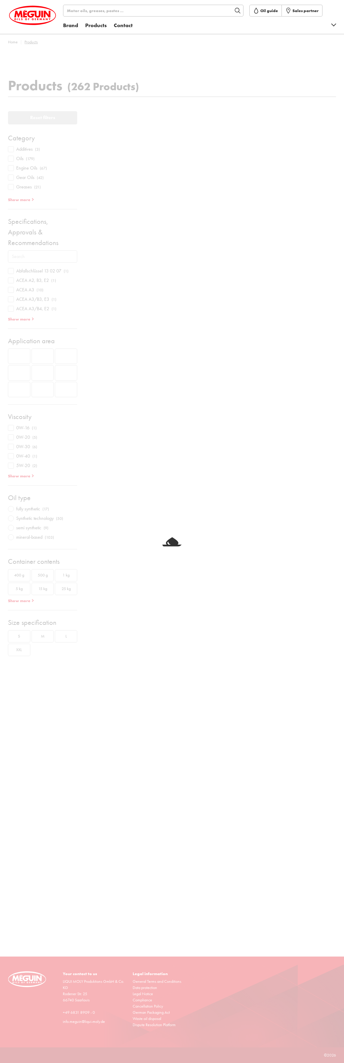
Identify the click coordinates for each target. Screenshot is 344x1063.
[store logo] (35, 18)
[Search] (156, 11)
